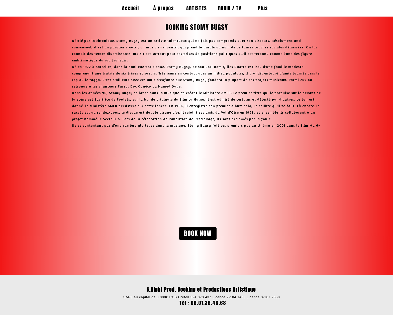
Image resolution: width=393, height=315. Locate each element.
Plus (263, 8)
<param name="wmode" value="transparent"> (130, 173)
